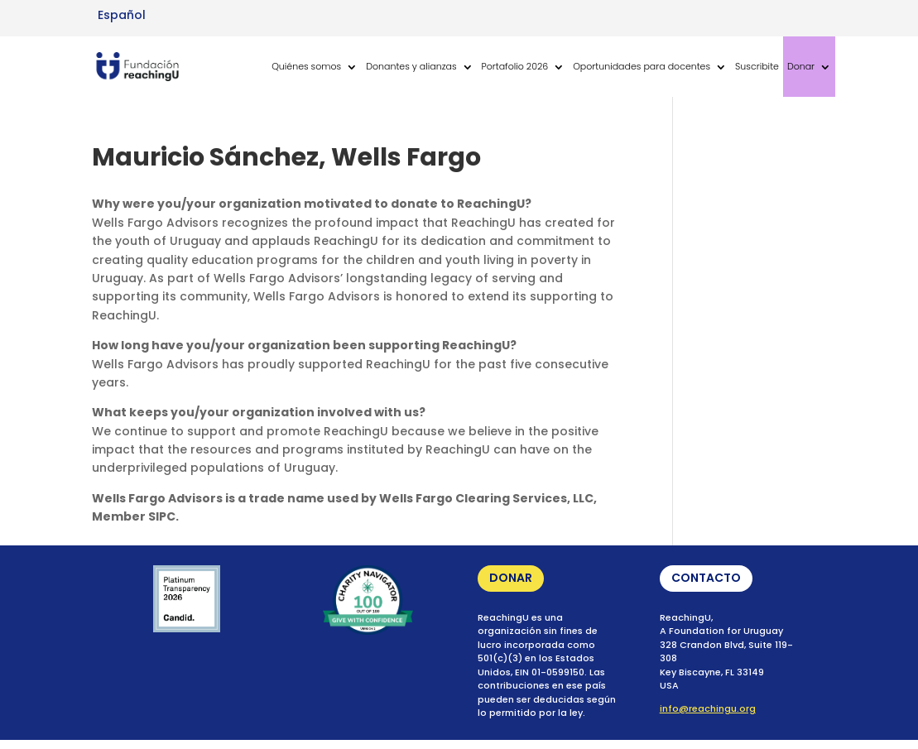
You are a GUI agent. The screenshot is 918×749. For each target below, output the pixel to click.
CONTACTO (706, 577)
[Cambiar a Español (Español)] (121, 14)
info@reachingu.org (708, 708)
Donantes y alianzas (411, 66)
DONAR (510, 577)
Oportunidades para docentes (641, 66)
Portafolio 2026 (515, 66)
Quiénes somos (306, 66)
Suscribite (757, 66)
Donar (801, 66)
